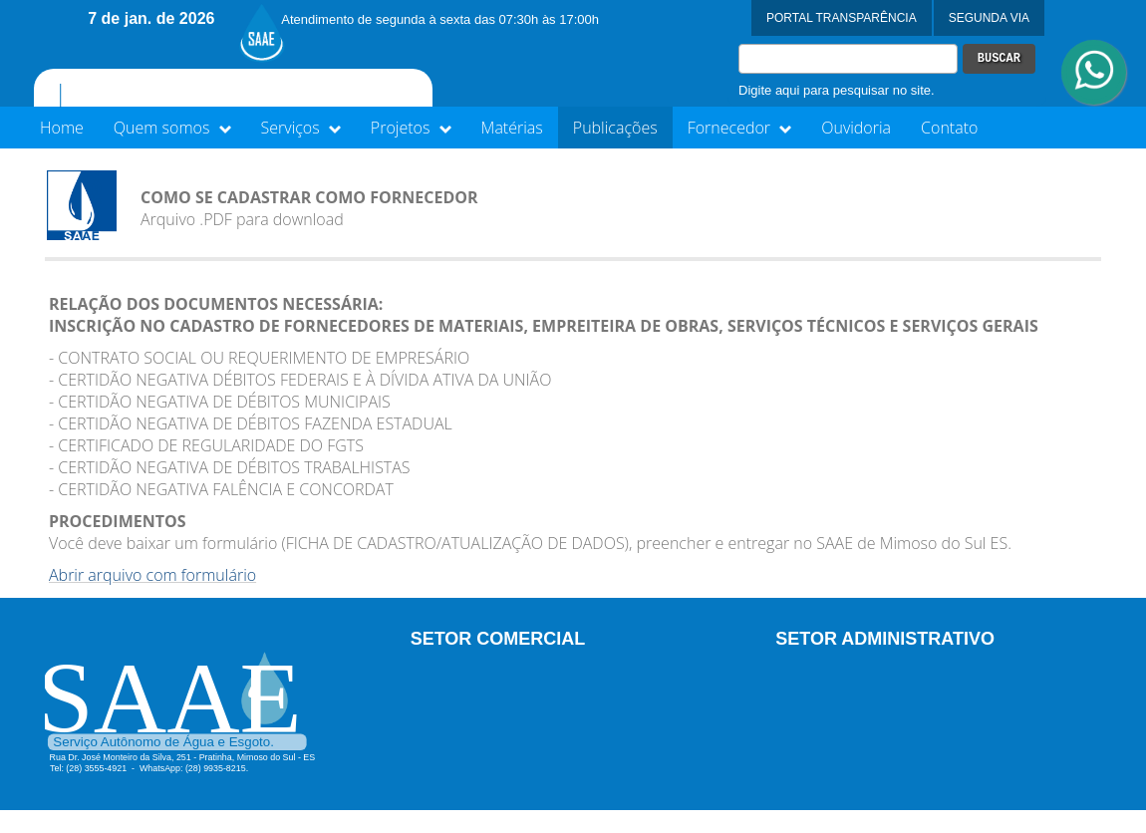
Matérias (512, 128)
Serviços (301, 128)
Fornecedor (740, 128)
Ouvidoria (856, 128)
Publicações (615, 128)
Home (62, 128)
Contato (949, 128)
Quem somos (172, 128)
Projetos (411, 128)
